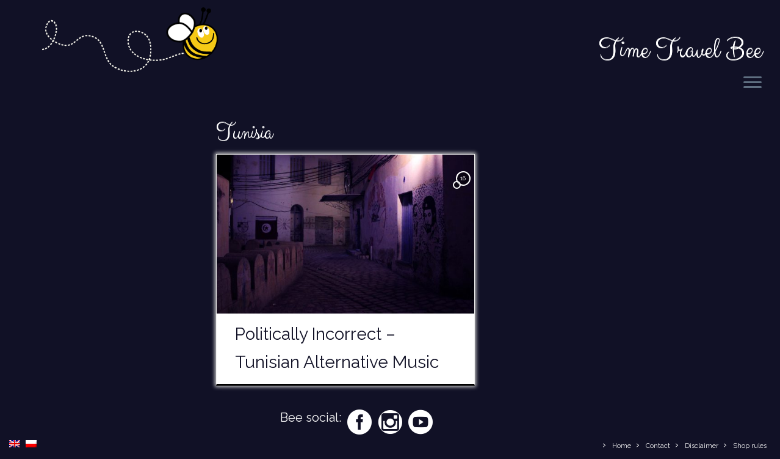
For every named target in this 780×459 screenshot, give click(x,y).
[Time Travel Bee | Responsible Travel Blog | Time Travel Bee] (129, 42)
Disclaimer (701, 446)
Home (621, 446)
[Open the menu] (752, 83)
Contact (658, 446)
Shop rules (750, 446)
